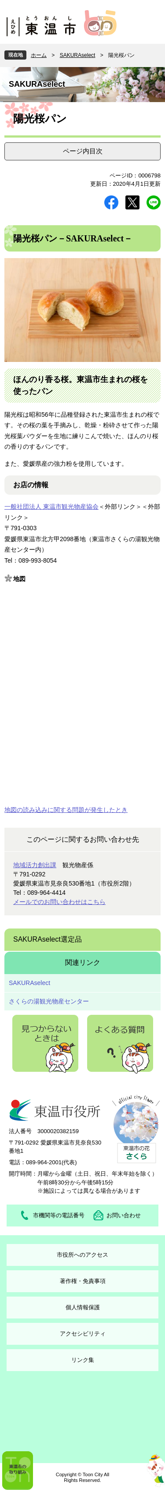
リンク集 (82, 1360)
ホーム (39, 55)
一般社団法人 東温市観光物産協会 (51, 506)
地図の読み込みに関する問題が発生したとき (66, 809)
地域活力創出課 (34, 864)
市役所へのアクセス (82, 1254)
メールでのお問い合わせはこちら (59, 901)
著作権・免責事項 (83, 1281)
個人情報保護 (83, 1307)
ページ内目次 (83, 151)
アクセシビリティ (83, 1333)
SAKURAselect (77, 55)
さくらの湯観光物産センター (49, 1001)
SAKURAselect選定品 (47, 939)
